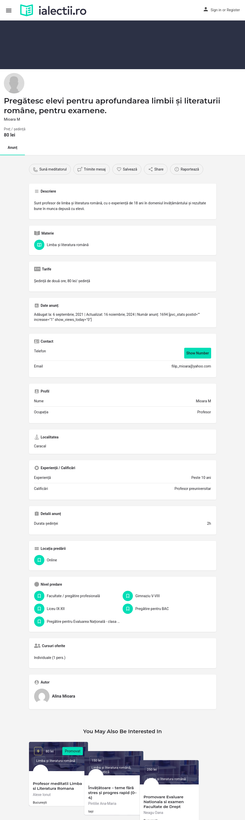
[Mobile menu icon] (8, 10)
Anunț (12, 147)
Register (233, 10)
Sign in (216, 10)
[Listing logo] (14, 83)
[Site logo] (54, 10)
